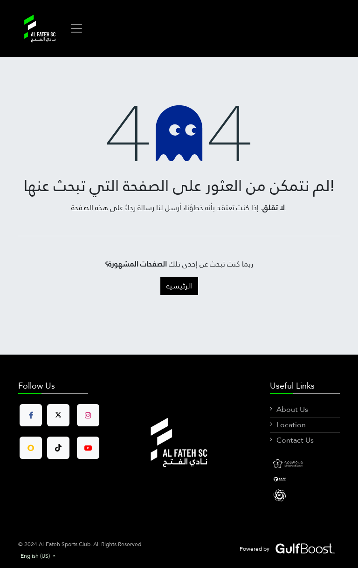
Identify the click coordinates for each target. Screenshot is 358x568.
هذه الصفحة (89, 207)
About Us (292, 409)
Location (291, 424)
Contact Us (295, 440)
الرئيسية (179, 286)
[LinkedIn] (304, 478)
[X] (304, 495)
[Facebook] (304, 464)
